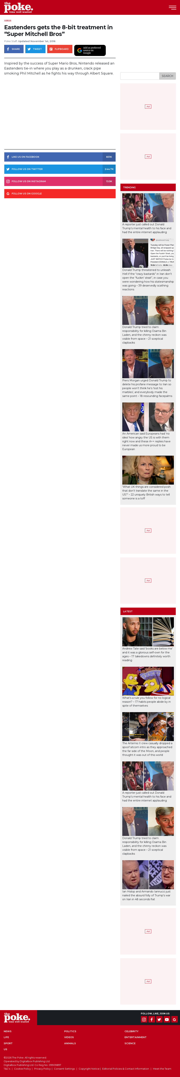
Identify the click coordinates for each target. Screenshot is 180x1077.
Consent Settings (64, 1068)
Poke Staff (10, 41)
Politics (70, 1031)
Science (130, 1043)
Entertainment (136, 1037)
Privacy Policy (42, 1068)
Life (6, 1037)
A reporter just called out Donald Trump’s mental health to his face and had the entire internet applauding (146, 228)
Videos (7, 20)
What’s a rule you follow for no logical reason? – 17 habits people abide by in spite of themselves (146, 701)
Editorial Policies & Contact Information (125, 1068)
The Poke (23, 7)
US (5, 1049)
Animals (70, 1043)
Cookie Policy (22, 1068)
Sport (8, 1043)
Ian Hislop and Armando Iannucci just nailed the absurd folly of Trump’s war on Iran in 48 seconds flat (146, 895)
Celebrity (131, 1031)
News (8, 1031)
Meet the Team (162, 1068)
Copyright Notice (89, 1068)
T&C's (7, 1068)
